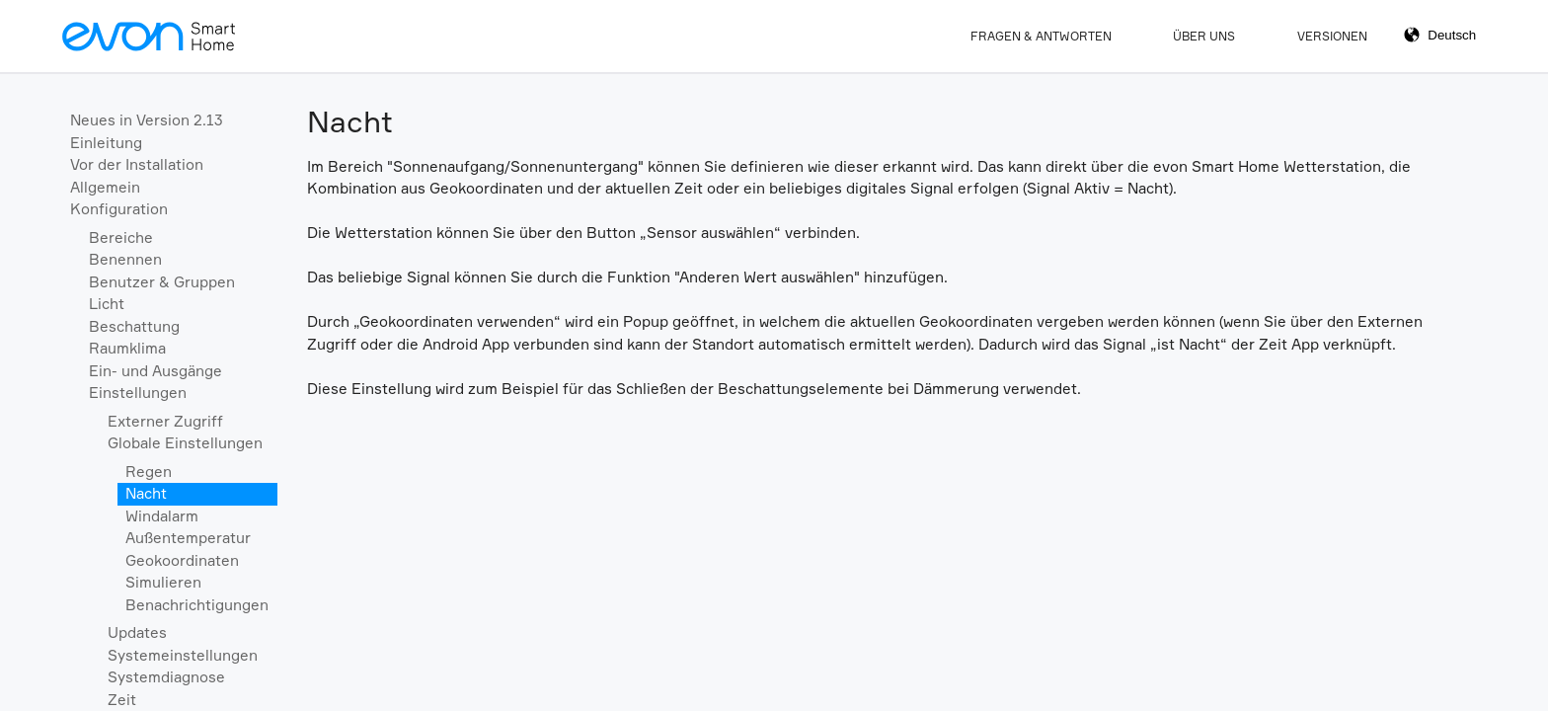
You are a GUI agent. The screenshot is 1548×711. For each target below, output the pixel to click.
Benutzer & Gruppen (162, 282)
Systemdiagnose (166, 677)
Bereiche (121, 237)
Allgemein (105, 187)
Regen (148, 471)
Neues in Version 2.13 (146, 120)
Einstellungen (138, 392)
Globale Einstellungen (185, 443)
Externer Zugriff (165, 421)
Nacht (146, 493)
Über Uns (1204, 36)
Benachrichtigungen (197, 604)
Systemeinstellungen (183, 655)
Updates (137, 632)
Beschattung (134, 326)
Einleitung (106, 142)
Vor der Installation (136, 164)
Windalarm (161, 516)
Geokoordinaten (182, 560)
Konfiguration (119, 208)
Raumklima (127, 348)
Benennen (125, 259)
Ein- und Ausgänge (155, 370)
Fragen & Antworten (1041, 36)
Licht (106, 303)
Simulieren (163, 582)
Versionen (1332, 36)
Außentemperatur (188, 537)
